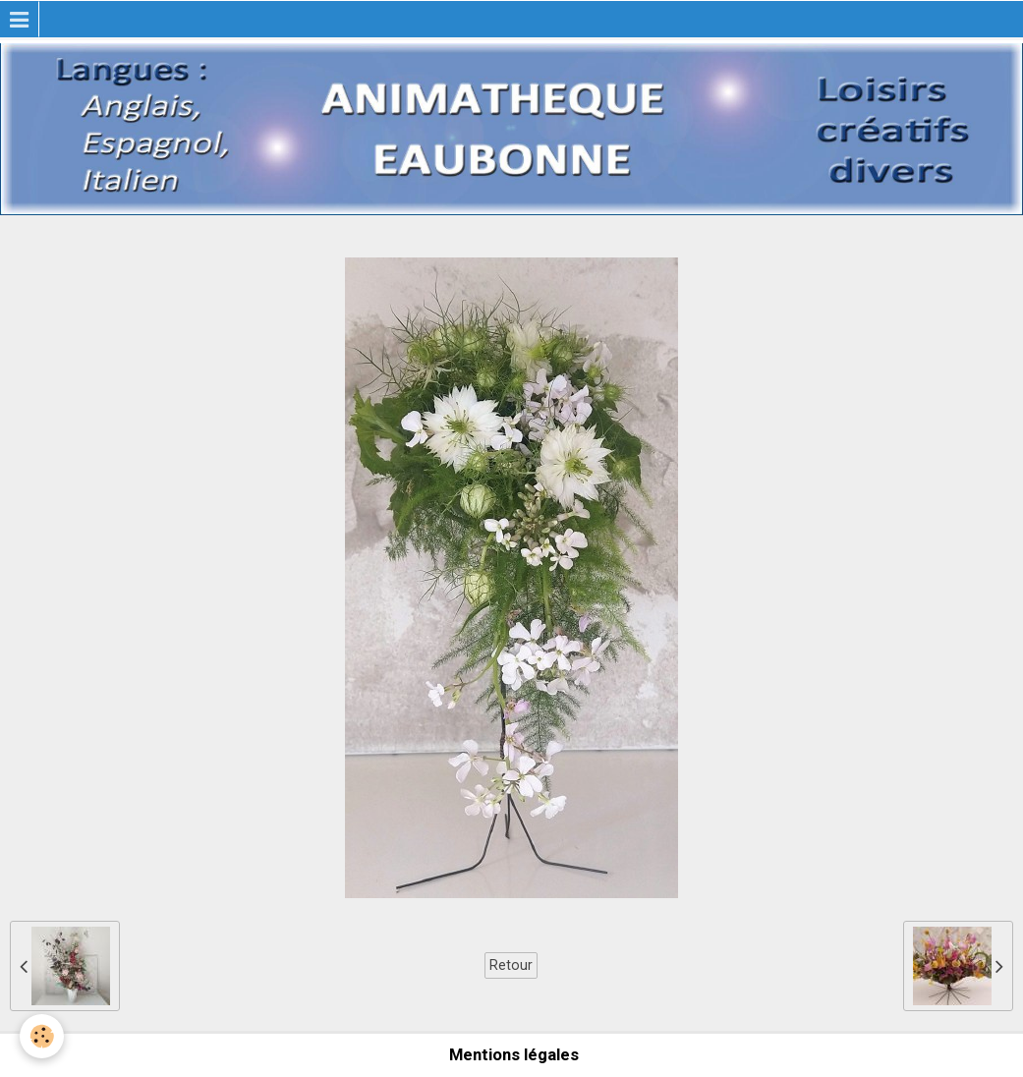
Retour (511, 965)
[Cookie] (42, 1036)
